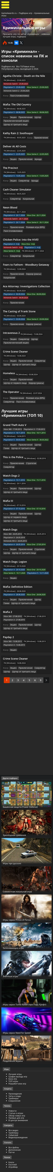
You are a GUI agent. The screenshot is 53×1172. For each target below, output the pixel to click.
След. (46, 667)
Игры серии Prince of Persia (21, 906)
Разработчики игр (17, 1070)
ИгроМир (13, 1154)
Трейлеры (13, 1119)
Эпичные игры (13, 963)
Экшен (13, 117)
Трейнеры (13, 1085)
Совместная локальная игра (22, 878)
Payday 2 (8, 624)
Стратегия (29, 459)
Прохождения (15, 1080)
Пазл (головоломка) (19, 95)
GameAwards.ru (9, 13)
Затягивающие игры (17, 935)
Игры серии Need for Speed (21, 1019)
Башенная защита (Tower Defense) (26, 793)
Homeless (9, 370)
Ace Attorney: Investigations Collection (26, 284)
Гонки (43, 441)
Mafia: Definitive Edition (17, 574)
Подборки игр (25, 13)
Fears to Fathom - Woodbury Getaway (26, 263)
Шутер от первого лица (14, 380)
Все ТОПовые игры (25, 66)
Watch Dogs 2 (11, 468)
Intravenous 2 (11, 330)
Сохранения (14, 1087)
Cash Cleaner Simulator (17, 188)
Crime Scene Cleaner (15, 349)
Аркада (36, 158)
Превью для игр (16, 1105)
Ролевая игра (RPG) (33, 226)
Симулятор (23, 179)
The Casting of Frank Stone (19, 309)
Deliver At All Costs (14, 145)
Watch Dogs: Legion (15, 550)
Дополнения (14, 1136)
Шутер (36, 117)
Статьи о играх (15, 1100)
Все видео (13, 1117)
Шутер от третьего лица (14, 124)
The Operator (11, 388)
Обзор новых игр (16, 1102)
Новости (12, 1097)
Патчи (11, 1139)
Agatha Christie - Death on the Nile (24, 76)
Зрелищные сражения (18, 822)
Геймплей (13, 1122)
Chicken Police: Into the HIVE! (21, 238)
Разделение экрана (16, 1047)
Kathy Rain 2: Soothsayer (18, 132)
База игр (12, 1066)
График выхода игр (17, 1063)
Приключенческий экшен (15, 120)
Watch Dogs (10, 518)
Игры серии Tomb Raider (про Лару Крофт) (26, 990)
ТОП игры (13, 1068)
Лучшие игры (15, 1061)
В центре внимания (18, 1107)
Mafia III (8, 493)
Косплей (12, 1151)
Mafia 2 (7, 599)
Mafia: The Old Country (17, 104)
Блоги (11, 1149)
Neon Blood (10, 206)
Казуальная (27, 197)
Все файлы (13, 1134)
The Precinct (10, 167)
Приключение (24, 117)
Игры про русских (14, 850)
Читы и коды (14, 1083)
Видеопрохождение (18, 1124)
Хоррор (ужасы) (32, 272)
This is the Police (13, 453)
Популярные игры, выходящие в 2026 (19, 69)
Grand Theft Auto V (14, 421)
